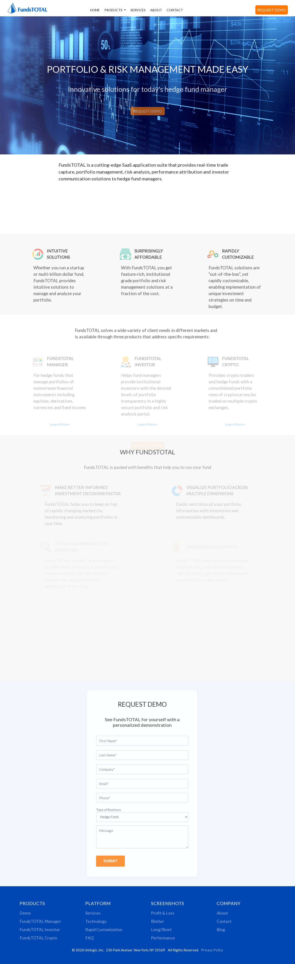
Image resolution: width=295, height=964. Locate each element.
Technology (95, 921)
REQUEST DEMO (271, 10)
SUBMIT (100, 861)
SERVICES (138, 10)
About (222, 912)
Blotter (157, 921)
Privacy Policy (212, 950)
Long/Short (161, 929)
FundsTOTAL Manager (40, 921)
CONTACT (175, 10)
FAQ (89, 937)
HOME (95, 10)
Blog (221, 929)
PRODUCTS (113, 10)
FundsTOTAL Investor (40, 929)
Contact (224, 921)
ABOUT (156, 10)
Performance (163, 937)
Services (92, 912)
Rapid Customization (103, 929)
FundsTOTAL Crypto (38, 937)
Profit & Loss (162, 912)
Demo (25, 912)
